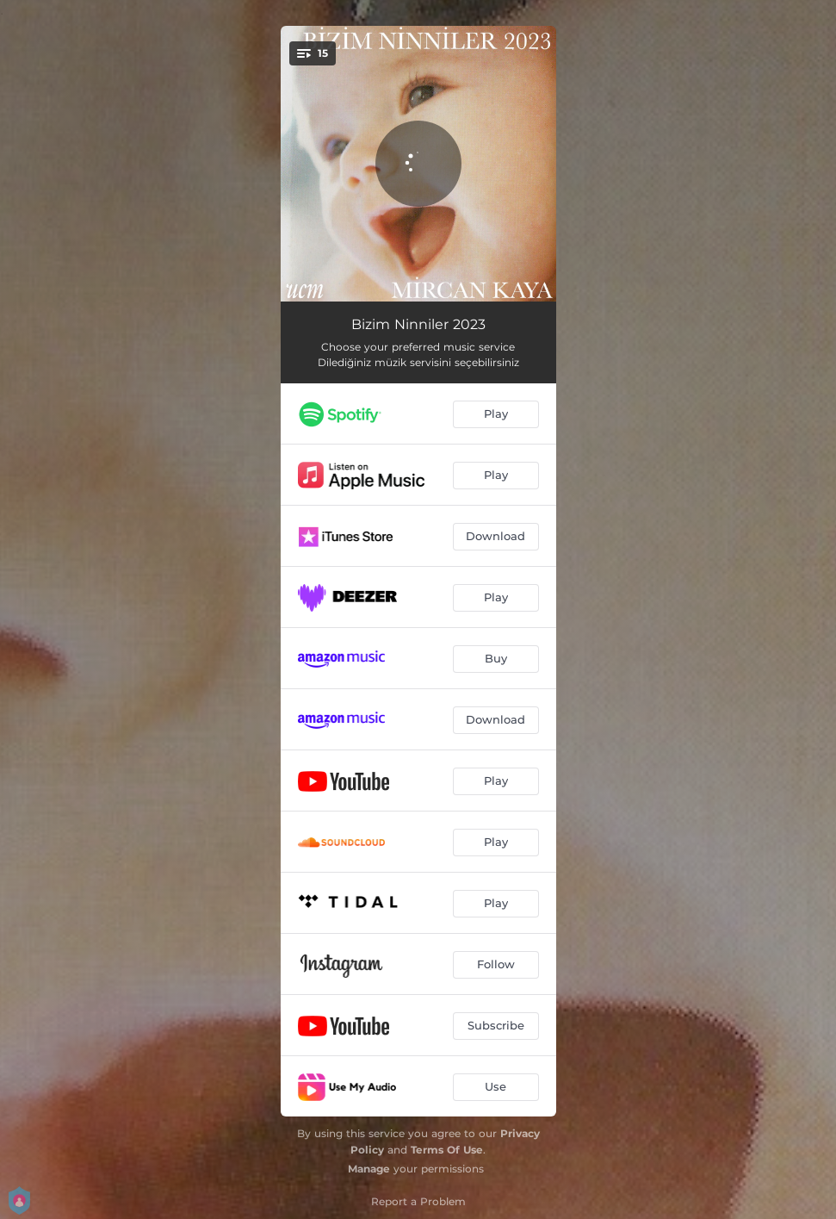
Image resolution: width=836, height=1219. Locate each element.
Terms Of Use (447, 1149)
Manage (369, 1168)
